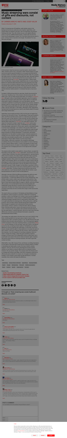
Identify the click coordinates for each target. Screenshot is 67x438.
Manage (42, 435)
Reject (34, 435)
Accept (51, 435)
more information (21, 430)
